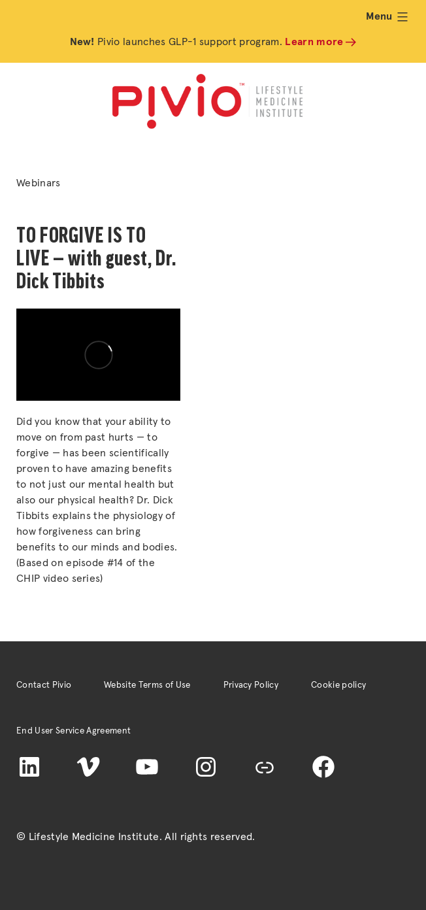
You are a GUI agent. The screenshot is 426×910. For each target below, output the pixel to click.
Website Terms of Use (147, 685)
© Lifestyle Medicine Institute (87, 837)
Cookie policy (338, 685)
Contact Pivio (43, 685)
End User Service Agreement (73, 730)
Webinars (38, 183)
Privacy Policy (250, 685)
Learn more (314, 42)
